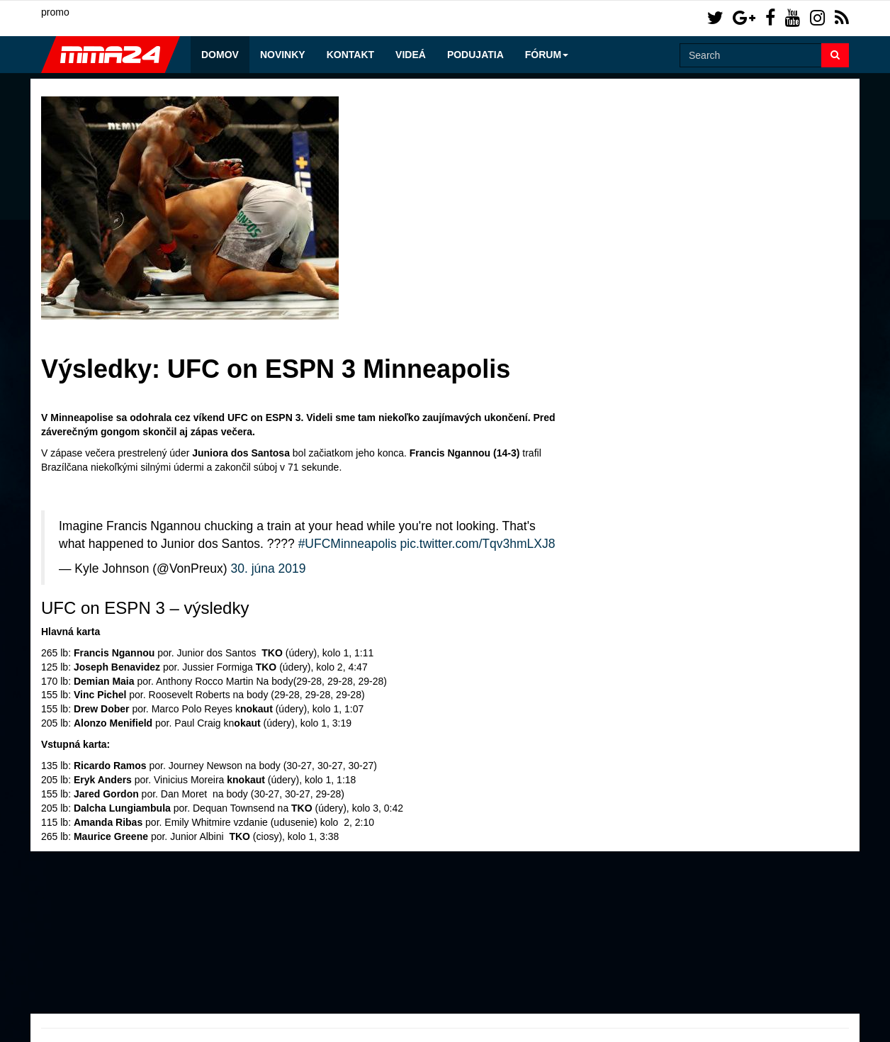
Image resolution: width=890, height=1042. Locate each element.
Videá (410, 54)
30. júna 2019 (267, 568)
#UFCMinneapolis (347, 544)
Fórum (546, 54)
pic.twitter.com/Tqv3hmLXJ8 (478, 544)
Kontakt (350, 54)
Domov (220, 54)
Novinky (282, 54)
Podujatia (475, 54)
